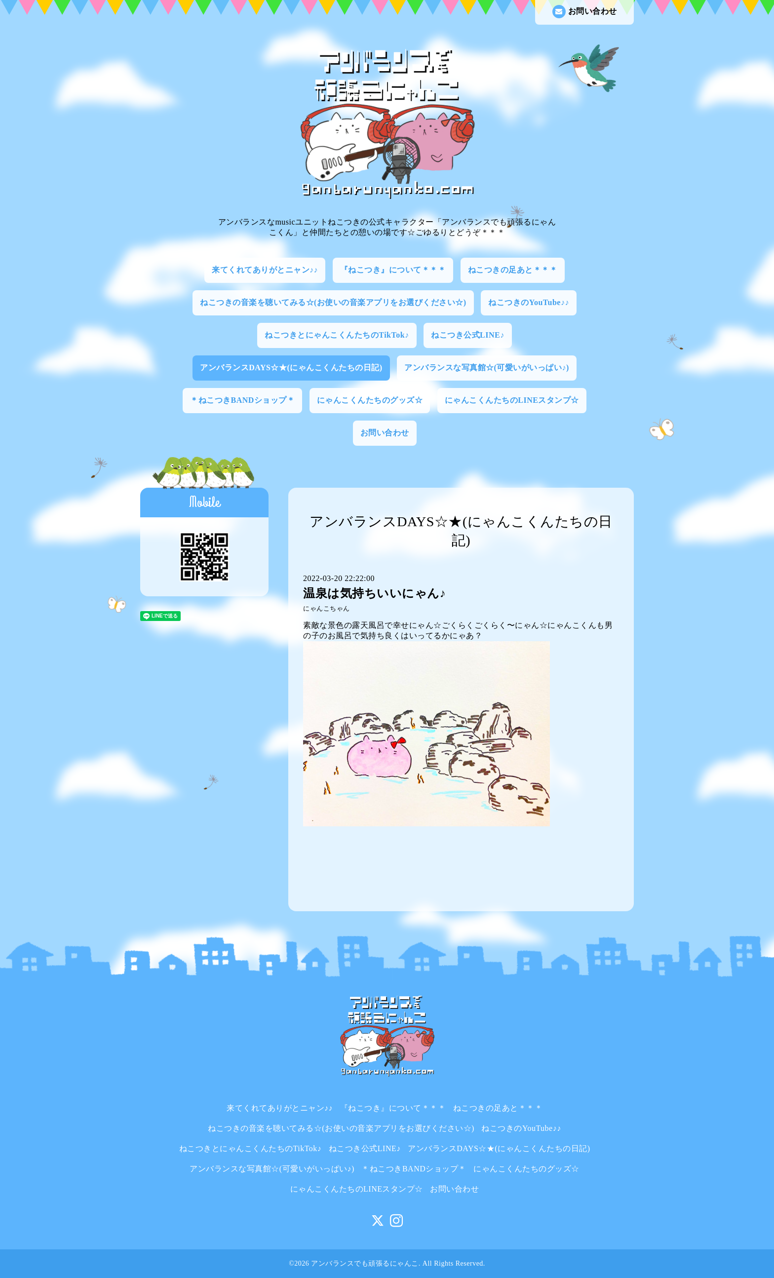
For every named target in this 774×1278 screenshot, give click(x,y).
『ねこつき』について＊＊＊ (393, 270)
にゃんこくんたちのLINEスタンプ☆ (512, 400)
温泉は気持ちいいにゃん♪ (374, 593)
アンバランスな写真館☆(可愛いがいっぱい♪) (486, 367)
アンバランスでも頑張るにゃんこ (365, 1263)
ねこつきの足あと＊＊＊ (513, 270)
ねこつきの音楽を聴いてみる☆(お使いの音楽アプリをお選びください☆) (333, 302)
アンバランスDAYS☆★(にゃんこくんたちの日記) (291, 367)
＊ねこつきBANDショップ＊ (242, 400)
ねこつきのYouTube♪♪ (528, 302)
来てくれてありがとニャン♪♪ (265, 270)
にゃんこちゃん (326, 608)
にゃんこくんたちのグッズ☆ (370, 400)
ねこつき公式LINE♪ (467, 335)
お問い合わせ (584, 11)
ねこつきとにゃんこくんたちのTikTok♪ (337, 335)
